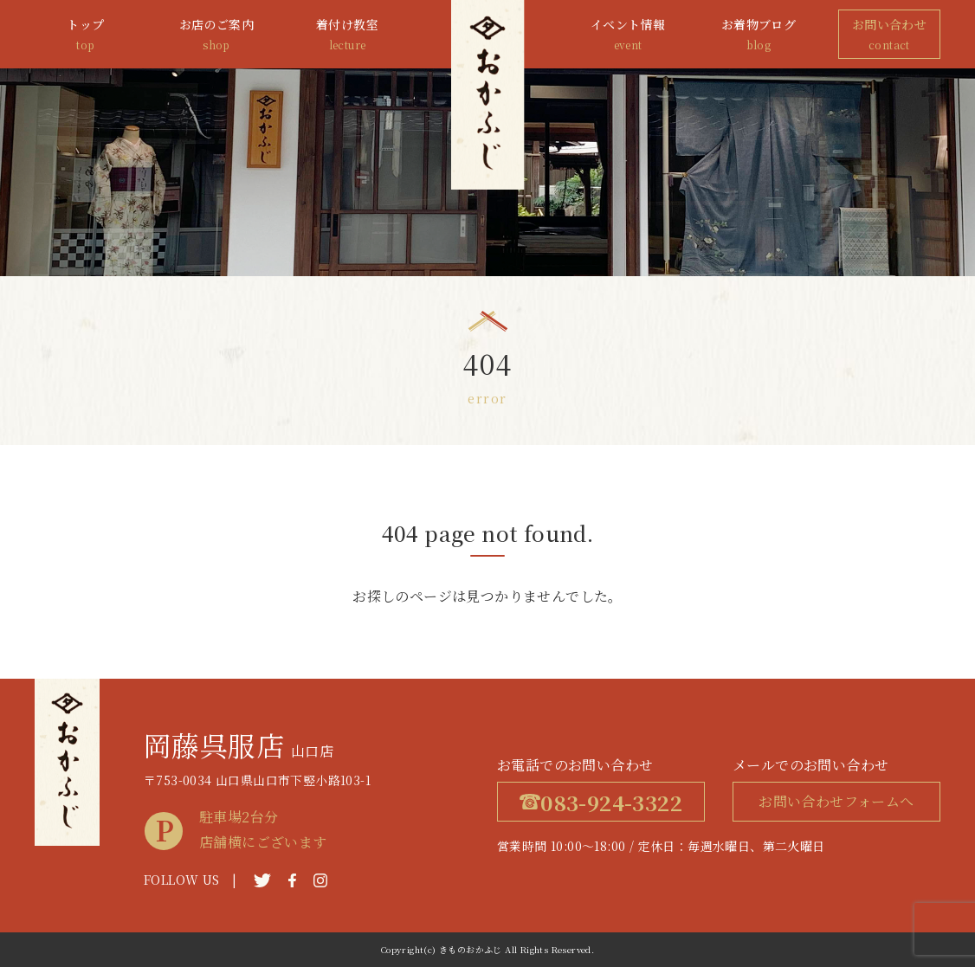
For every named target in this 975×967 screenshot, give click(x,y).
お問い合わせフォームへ (836, 801)
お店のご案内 (216, 35)
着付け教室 (347, 35)
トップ (86, 35)
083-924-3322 (601, 802)
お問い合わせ (889, 35)
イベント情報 (628, 35)
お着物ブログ (758, 35)
